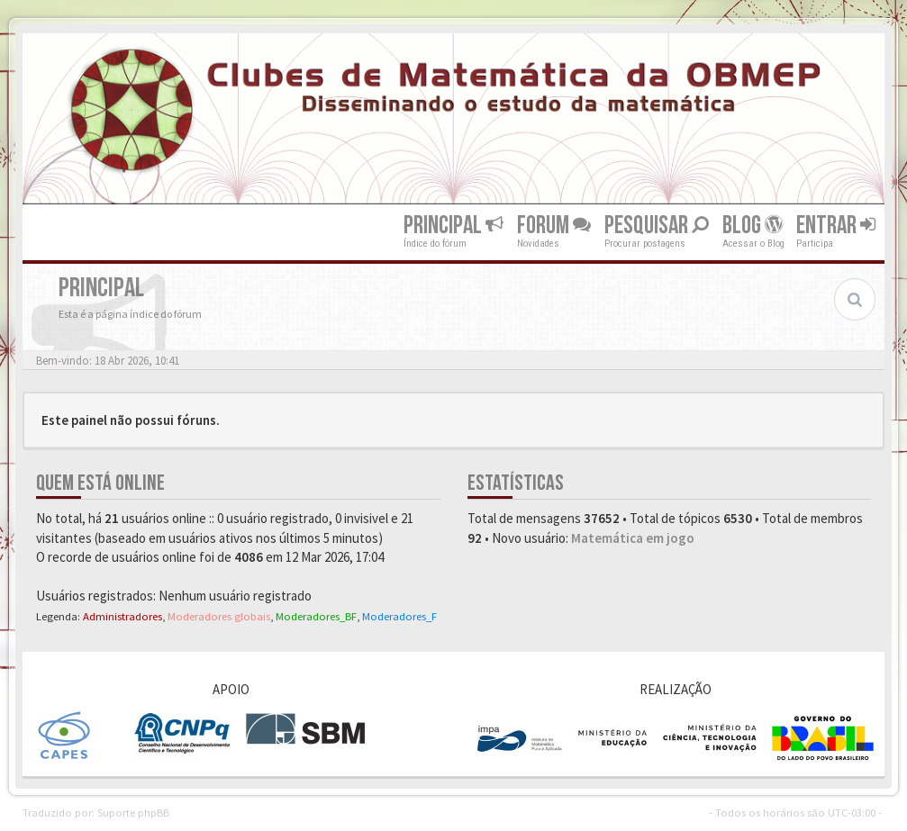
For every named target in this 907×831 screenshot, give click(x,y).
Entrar (835, 225)
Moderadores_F (399, 616)
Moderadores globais (219, 616)
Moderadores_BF (316, 616)
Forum (554, 225)
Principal (453, 225)
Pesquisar (656, 225)
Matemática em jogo (632, 537)
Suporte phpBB (133, 812)
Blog (752, 225)
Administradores (122, 616)
